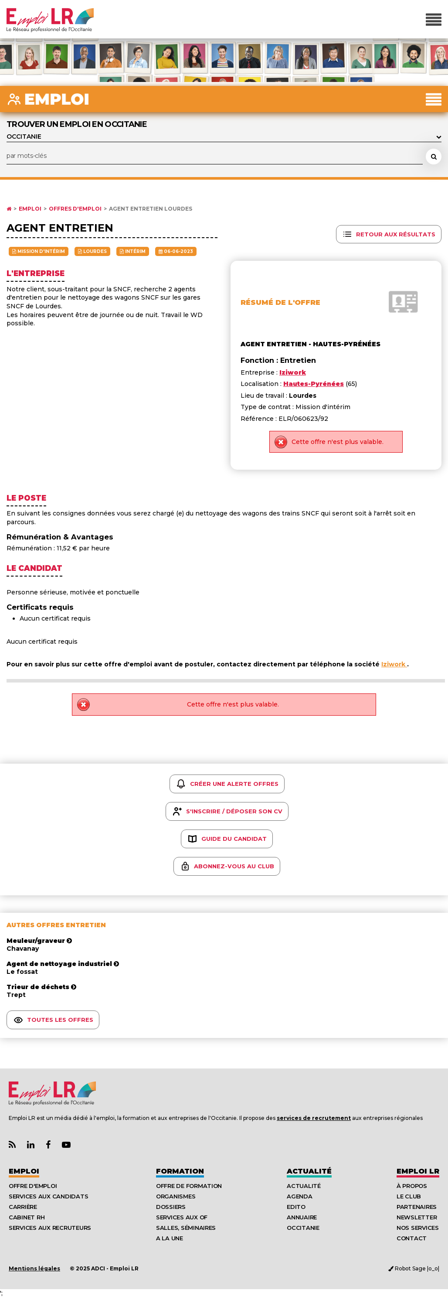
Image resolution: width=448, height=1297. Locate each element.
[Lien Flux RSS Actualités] (12, 1145)
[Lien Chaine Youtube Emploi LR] (66, 1145)
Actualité (309, 1171)
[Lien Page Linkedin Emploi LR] (30, 1145)
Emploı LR (418, 1171)
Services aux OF (181, 1217)
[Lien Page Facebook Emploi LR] (48, 1145)
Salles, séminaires (186, 1227)
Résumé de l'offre (280, 302)
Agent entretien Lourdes (150, 209)
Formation (180, 1171)
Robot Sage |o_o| (413, 1268)
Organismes (175, 1196)
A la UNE (169, 1238)
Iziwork (394, 664)
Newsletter (417, 1217)
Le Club (409, 1196)
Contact (412, 1238)
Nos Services (418, 1227)
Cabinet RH (26, 1217)
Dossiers (171, 1206)
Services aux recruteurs (50, 1227)
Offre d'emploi (33, 1185)
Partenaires (417, 1206)
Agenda (299, 1196)
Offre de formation (189, 1185)
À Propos (412, 1185)
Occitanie (303, 1227)
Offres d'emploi (75, 209)
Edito (296, 1206)
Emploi (30, 209)
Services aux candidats (48, 1196)
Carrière (23, 1206)
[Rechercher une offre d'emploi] (433, 156)
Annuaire (302, 1217)
